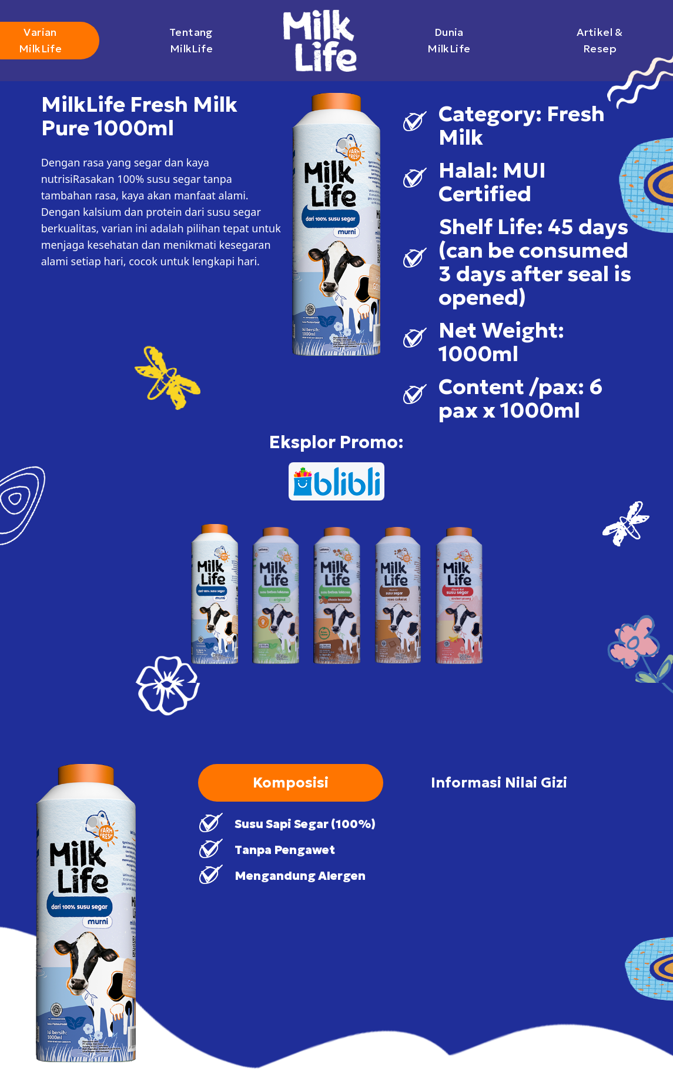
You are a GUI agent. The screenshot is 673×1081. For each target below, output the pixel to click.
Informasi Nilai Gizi (499, 783)
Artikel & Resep (614, 40)
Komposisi (291, 783)
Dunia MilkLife (464, 40)
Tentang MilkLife (209, 40)
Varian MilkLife (58, 40)
